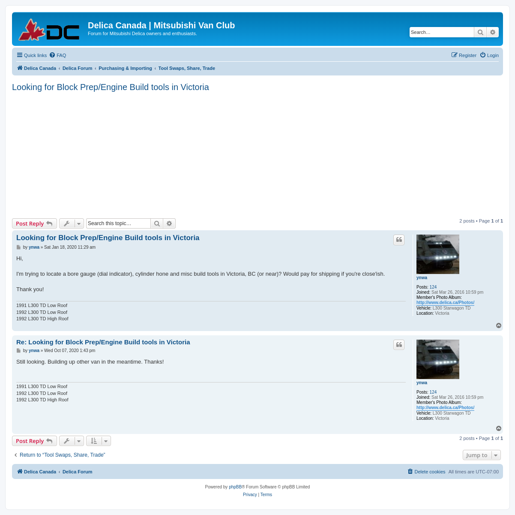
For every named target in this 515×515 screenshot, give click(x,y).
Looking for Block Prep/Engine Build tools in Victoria (110, 87)
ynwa (421, 277)
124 (433, 287)
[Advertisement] (263, 154)
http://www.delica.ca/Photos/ (445, 302)
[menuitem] (57, 55)
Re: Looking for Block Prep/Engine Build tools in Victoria (103, 342)
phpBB (235, 487)
